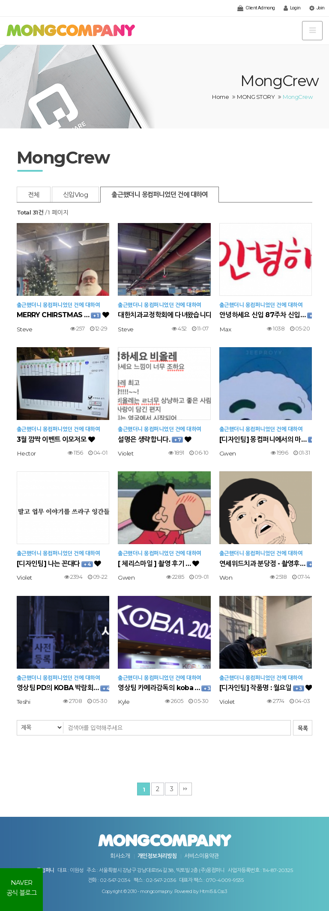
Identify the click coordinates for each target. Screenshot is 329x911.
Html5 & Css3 (213, 891)
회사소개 (120, 855)
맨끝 (185, 789)
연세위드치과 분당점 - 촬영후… (265, 564)
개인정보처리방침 (157, 855)
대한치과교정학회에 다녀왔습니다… (164, 315)
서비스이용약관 (201, 855)
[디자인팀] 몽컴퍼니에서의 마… (265, 439)
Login (292, 8)
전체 (33, 195)
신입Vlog (75, 195)
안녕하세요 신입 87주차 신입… (265, 315)
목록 (303, 728)
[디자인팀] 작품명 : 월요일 (265, 688)
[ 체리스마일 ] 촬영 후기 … (158, 564)
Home (220, 96)
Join (317, 8)
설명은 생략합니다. (154, 439)
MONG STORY (256, 96)
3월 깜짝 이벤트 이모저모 (56, 439)
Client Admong (256, 8)
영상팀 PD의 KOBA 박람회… (63, 688)
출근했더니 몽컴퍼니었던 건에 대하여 (159, 195)
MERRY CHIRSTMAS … (63, 315)
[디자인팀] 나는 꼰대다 (59, 564)
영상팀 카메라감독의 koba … (164, 688)
